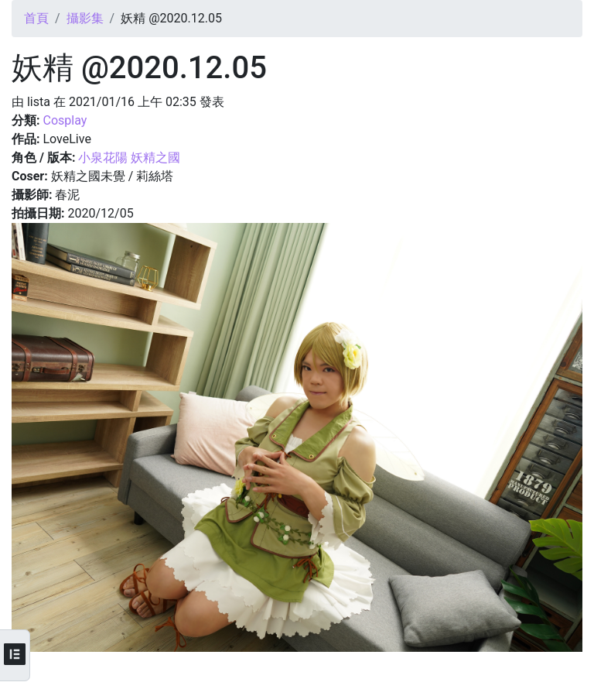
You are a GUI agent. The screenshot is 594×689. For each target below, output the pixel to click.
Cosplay (65, 120)
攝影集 (85, 18)
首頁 (36, 18)
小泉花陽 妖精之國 (129, 157)
